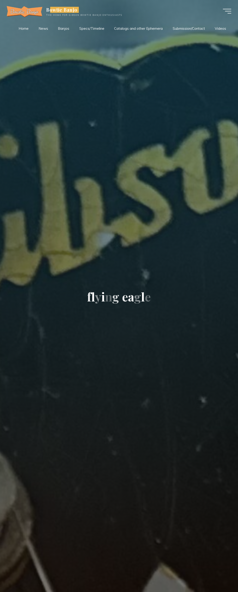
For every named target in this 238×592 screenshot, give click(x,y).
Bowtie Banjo (62, 10)
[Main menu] (227, 11)
